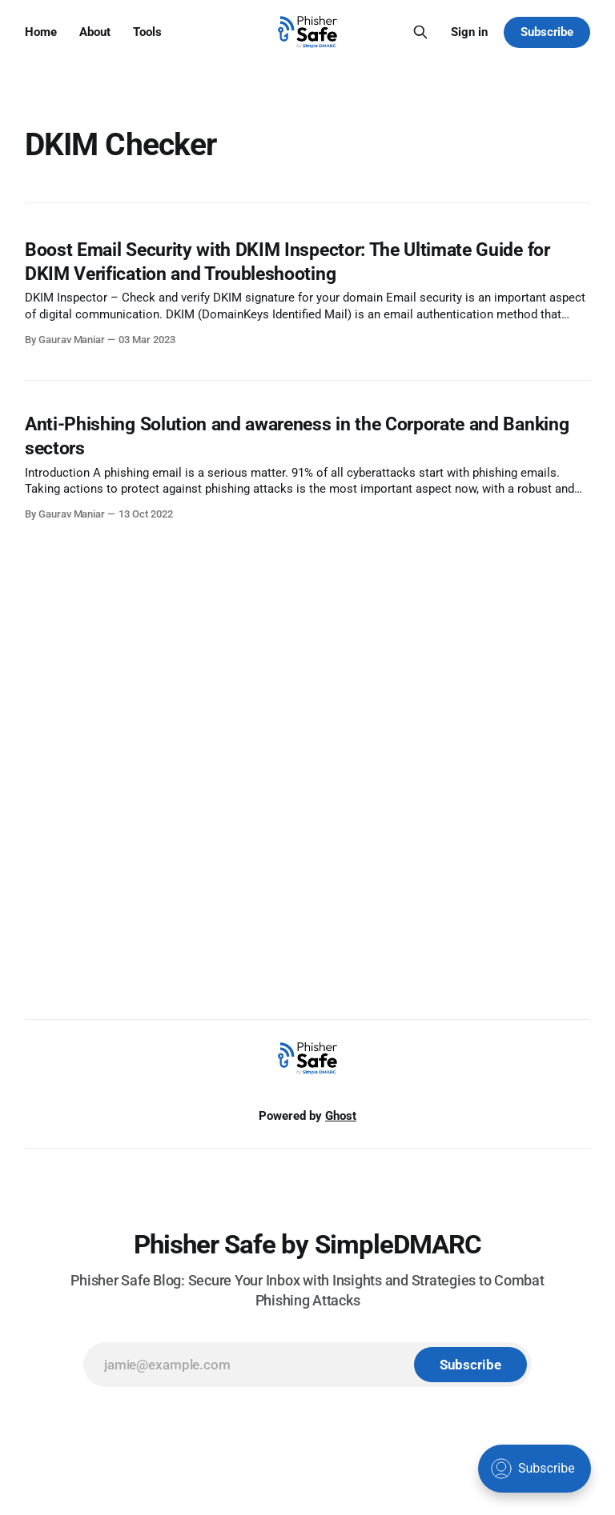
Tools (147, 32)
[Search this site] (420, 32)
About (95, 32)
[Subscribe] (470, 1364)
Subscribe (547, 32)
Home (41, 32)
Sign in (469, 32)
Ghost (340, 1116)
